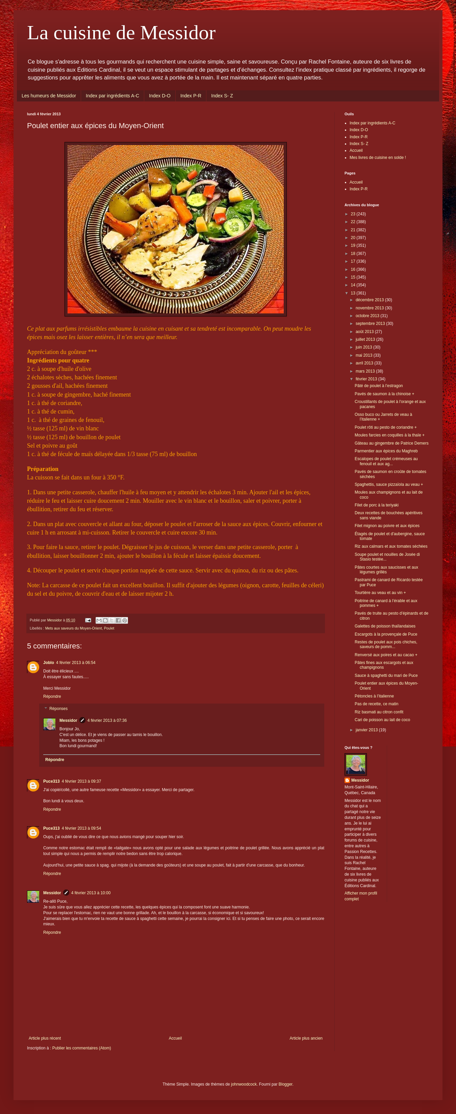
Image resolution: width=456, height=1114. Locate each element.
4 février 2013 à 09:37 (81, 781)
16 (354, 269)
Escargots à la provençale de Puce (386, 634)
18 (354, 253)
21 (354, 230)
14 (354, 285)
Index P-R (190, 95)
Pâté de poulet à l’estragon (379, 385)
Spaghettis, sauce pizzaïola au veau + (389, 484)
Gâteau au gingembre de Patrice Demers (392, 443)
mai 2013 (365, 355)
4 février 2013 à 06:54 (76, 662)
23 (354, 214)
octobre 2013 (368, 315)
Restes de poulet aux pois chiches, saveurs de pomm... (386, 644)
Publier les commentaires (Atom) (81, 1048)
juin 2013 (364, 347)
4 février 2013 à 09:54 (81, 828)
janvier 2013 (367, 730)
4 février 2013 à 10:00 (91, 893)
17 (354, 261)
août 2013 (365, 331)
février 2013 (367, 379)
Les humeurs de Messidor (49, 95)
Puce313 (51, 781)
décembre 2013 (370, 300)
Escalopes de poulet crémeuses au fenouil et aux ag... (386, 461)
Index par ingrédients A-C (112, 95)
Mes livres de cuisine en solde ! (378, 157)
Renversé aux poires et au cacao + (386, 655)
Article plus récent (45, 1038)
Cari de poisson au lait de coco (382, 719)
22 (354, 221)
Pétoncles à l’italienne (374, 696)
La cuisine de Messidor (121, 32)
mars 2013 (366, 371)
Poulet (109, 628)
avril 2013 (365, 363)
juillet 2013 (366, 339)
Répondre (52, 696)
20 (354, 237)
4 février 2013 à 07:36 (107, 720)
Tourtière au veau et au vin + (380, 592)
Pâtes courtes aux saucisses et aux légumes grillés (386, 569)
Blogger (286, 1084)
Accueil (175, 1038)
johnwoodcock (244, 1084)
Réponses (58, 708)
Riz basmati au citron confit (379, 712)
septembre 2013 (371, 323)
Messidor (68, 720)
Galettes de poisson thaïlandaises (385, 626)
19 (354, 245)
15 (354, 277)
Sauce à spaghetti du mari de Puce (386, 675)
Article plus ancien (306, 1038)
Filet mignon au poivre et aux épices (387, 525)
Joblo (48, 662)
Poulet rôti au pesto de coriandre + (386, 427)
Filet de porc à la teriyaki (377, 505)
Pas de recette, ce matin (376, 704)
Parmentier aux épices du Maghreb (386, 451)
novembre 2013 (370, 308)
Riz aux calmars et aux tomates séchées (391, 546)
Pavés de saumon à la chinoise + (384, 394)
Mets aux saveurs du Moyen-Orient (73, 628)
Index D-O (160, 95)
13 (354, 293)
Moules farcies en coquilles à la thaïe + (390, 435)
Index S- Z (222, 95)
